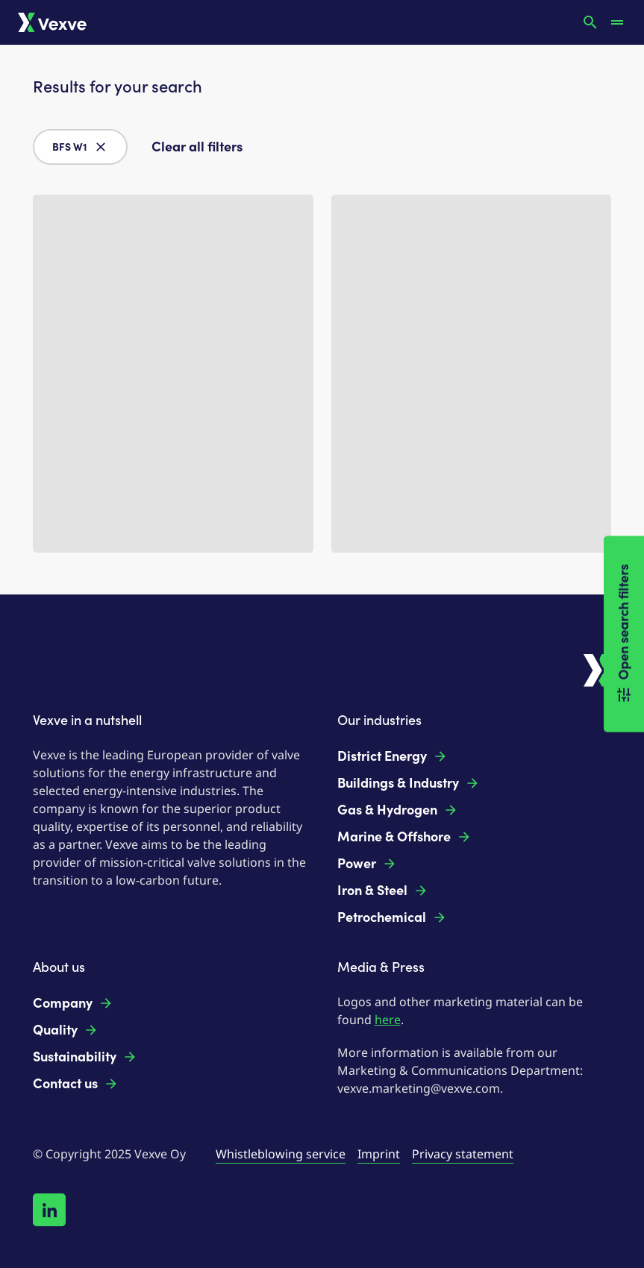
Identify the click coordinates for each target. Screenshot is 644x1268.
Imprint (378, 1154)
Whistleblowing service (281, 1154)
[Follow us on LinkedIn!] (49, 1209)
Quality (66, 1030)
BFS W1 (80, 146)
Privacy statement (462, 1154)
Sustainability (85, 1057)
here (388, 1019)
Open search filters (624, 634)
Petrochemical (392, 917)
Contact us (76, 1084)
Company (73, 1003)
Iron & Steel (382, 890)
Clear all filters (197, 147)
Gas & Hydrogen (397, 810)
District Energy (392, 756)
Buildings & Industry (408, 783)
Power (367, 864)
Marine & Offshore (404, 837)
